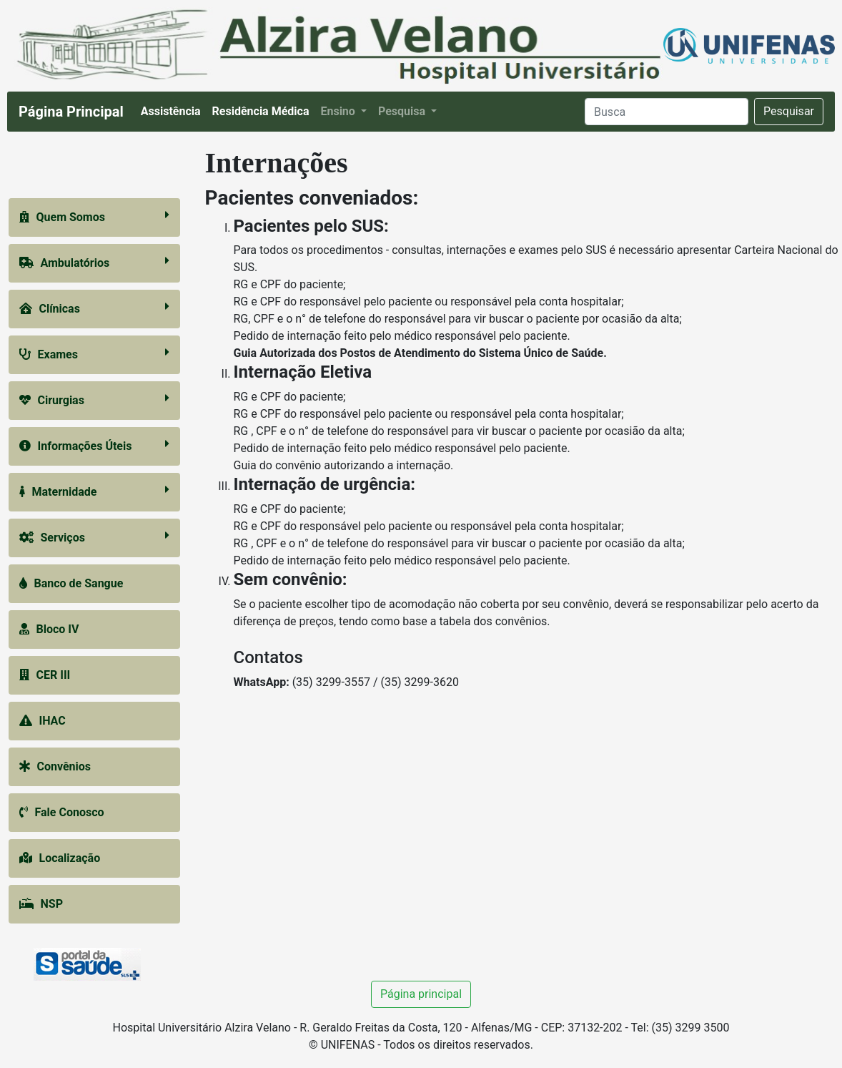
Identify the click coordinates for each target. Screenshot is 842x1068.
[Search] (666, 111)
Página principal (421, 994)
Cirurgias (94, 399)
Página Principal (71, 111)
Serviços (94, 536)
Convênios (55, 766)
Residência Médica (263, 110)
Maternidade (94, 491)
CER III (45, 675)
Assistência (174, 110)
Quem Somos (94, 216)
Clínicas (94, 307)
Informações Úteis (94, 445)
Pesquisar (788, 111)
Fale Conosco (61, 812)
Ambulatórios (94, 262)
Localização (60, 858)
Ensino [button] (338, 111)
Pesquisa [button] (403, 111)
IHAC (42, 720)
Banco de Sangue (71, 583)
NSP (41, 904)
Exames (94, 353)
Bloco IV (49, 629)
